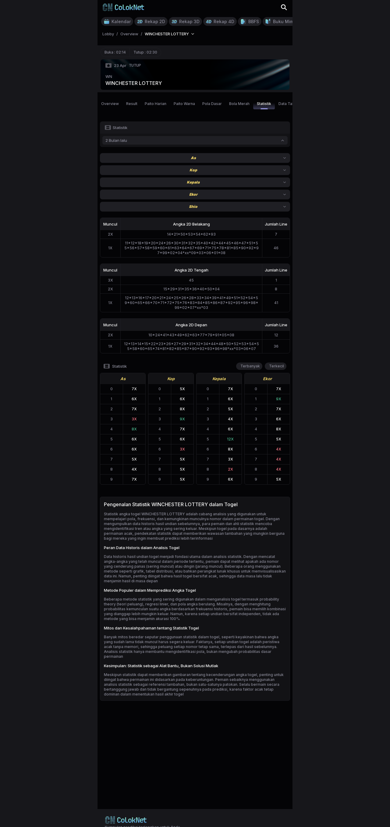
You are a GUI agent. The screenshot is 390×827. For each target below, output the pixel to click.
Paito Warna (184, 103)
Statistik (264, 105)
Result (131, 103)
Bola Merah (239, 103)
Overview (110, 103)
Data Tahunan (290, 103)
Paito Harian (155, 103)
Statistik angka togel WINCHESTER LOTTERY (144, 514)
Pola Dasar (212, 103)
